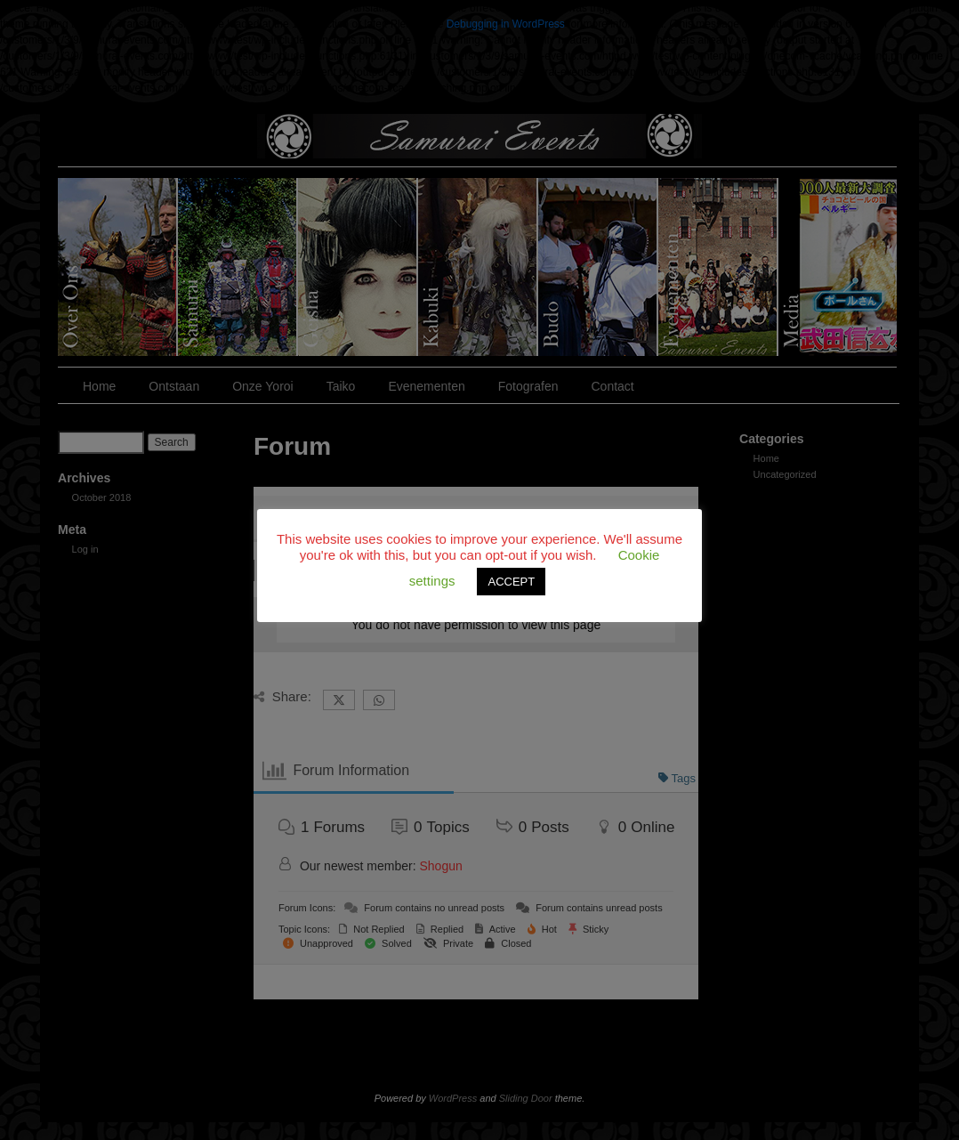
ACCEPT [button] (511, 581)
